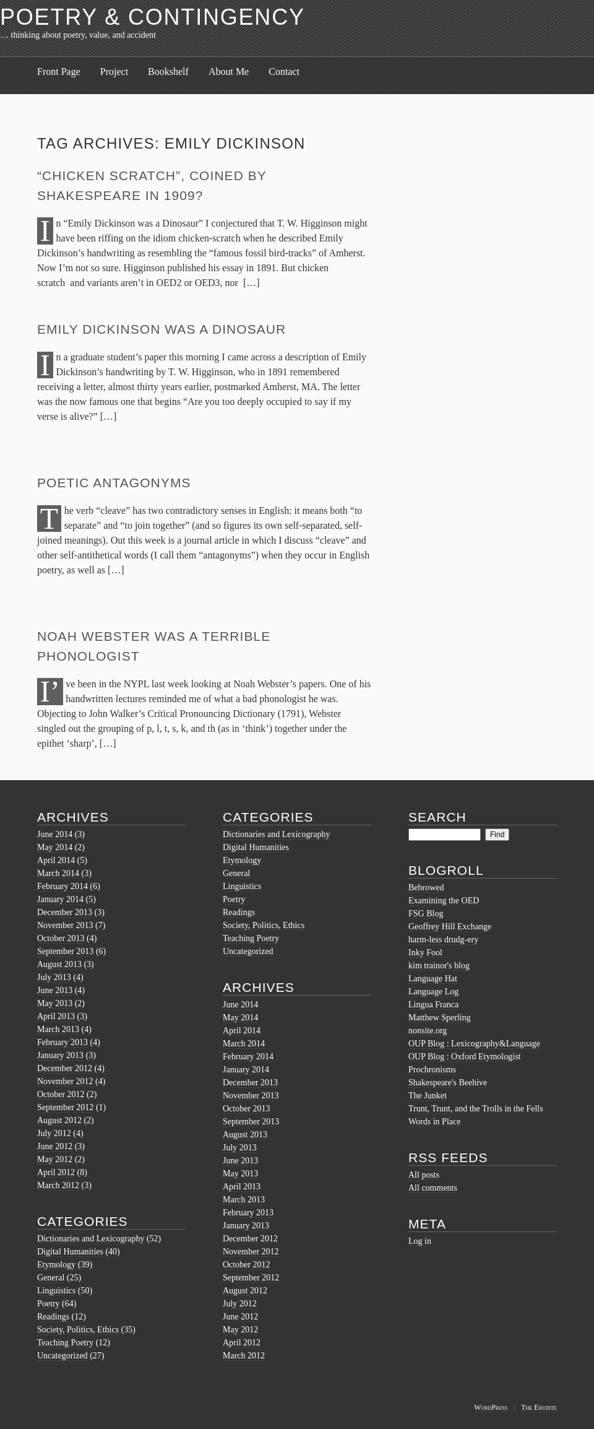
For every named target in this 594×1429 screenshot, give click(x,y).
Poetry (48, 1303)
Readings (53, 1316)
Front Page (58, 71)
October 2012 (61, 1094)
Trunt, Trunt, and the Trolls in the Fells (475, 1108)
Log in (419, 1241)
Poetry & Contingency (152, 17)
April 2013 (56, 1016)
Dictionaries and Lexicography (90, 1238)
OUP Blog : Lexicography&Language (474, 1043)
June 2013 (54, 990)
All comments (432, 1187)
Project (114, 71)
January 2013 (60, 1055)
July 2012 (54, 1133)
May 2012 (54, 1159)
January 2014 (60, 899)
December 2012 (64, 1068)
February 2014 (62, 886)
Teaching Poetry (65, 1342)
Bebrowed (426, 887)
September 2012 (65, 1107)
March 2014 (58, 873)
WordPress (490, 1407)
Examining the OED (443, 900)
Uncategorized (62, 1355)
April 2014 (56, 860)
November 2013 (65, 925)
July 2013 (54, 977)
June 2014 (54, 834)
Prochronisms (432, 1069)
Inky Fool (425, 952)
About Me (229, 71)
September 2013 (65, 951)
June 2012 (54, 1146)
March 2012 (58, 1185)
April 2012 (56, 1172)
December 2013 (64, 912)
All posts (423, 1174)
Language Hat (432, 978)
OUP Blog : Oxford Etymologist (464, 1056)
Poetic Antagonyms (114, 483)
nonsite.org (427, 1030)
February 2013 (62, 1042)
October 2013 (61, 938)
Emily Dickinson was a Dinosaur (161, 329)
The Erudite (539, 1407)
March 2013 (58, 1029)
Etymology (56, 1264)
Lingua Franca (433, 1004)
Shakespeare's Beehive (447, 1082)
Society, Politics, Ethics (78, 1329)
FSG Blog (425, 913)
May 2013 (54, 1003)
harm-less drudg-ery (443, 939)
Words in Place (434, 1121)
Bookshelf (168, 71)
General (50, 1277)
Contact (284, 71)
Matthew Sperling (439, 1017)
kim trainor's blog (439, 965)
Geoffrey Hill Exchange (449, 926)
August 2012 (59, 1120)
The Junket (427, 1095)
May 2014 (54, 847)
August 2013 (59, 964)
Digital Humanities (70, 1251)
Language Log (433, 991)
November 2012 (65, 1081)
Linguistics (56, 1290)
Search (437, 817)
